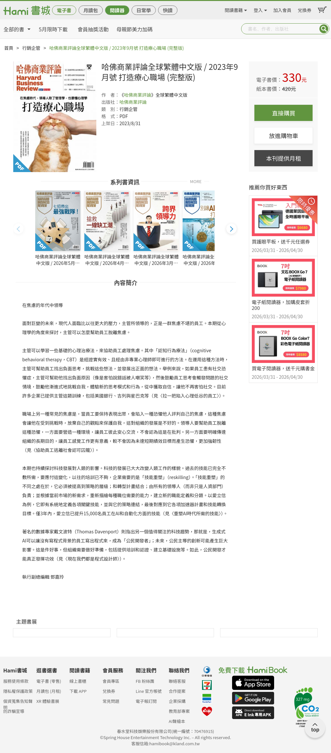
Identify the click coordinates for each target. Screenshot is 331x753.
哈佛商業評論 (137, 95)
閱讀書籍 (234, 9)
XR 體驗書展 (47, 701)
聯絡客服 (177, 681)
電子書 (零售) (48, 681)
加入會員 (282, 9)
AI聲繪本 (177, 721)
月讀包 (90, 10)
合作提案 (177, 691)
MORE (196, 181)
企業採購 (177, 701)
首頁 (8, 48)
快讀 (168, 10)
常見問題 (110, 701)
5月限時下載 (53, 29)
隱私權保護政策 (18, 691)
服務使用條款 (15, 681)
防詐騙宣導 (13, 711)
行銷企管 (31, 48)
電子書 (64, 10)
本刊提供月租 (283, 158)
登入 (258, 9)
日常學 (143, 10)
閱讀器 (117, 10)
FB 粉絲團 (145, 681)
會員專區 (110, 681)
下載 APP (78, 691)
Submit (324, 29)
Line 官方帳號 (149, 691)
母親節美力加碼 (134, 29)
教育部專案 (179, 711)
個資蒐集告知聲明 (18, 703)
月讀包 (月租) (48, 691)
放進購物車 (283, 135)
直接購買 (283, 113)
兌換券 (304, 9)
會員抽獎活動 (93, 29)
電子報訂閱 (146, 701)
